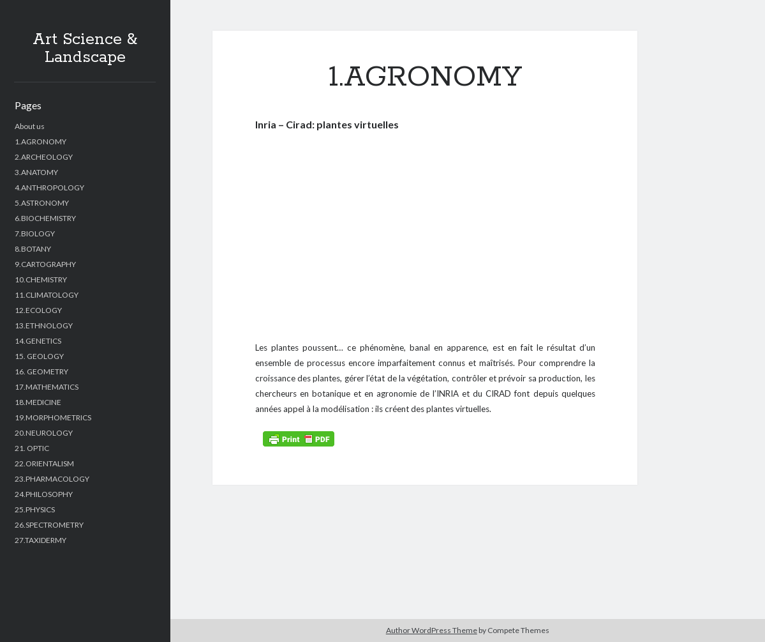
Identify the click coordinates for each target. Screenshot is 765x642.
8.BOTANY (33, 249)
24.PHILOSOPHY (44, 494)
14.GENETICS (38, 341)
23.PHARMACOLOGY (52, 479)
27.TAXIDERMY (40, 540)
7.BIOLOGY (35, 233)
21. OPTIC (32, 448)
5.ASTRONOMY (42, 203)
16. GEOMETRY (41, 371)
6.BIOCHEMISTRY (45, 218)
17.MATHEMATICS (46, 387)
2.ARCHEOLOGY (44, 157)
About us (30, 126)
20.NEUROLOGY (44, 433)
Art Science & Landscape (85, 48)
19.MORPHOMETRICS (53, 417)
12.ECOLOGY (38, 310)
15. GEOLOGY (39, 356)
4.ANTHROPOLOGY (49, 187)
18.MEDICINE (38, 402)
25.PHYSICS (35, 509)
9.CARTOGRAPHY (45, 264)
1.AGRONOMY (40, 141)
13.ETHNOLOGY (44, 325)
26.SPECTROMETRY (49, 525)
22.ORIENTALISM (44, 463)
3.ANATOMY (36, 172)
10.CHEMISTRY (41, 279)
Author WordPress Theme (431, 630)
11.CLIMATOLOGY (46, 295)
